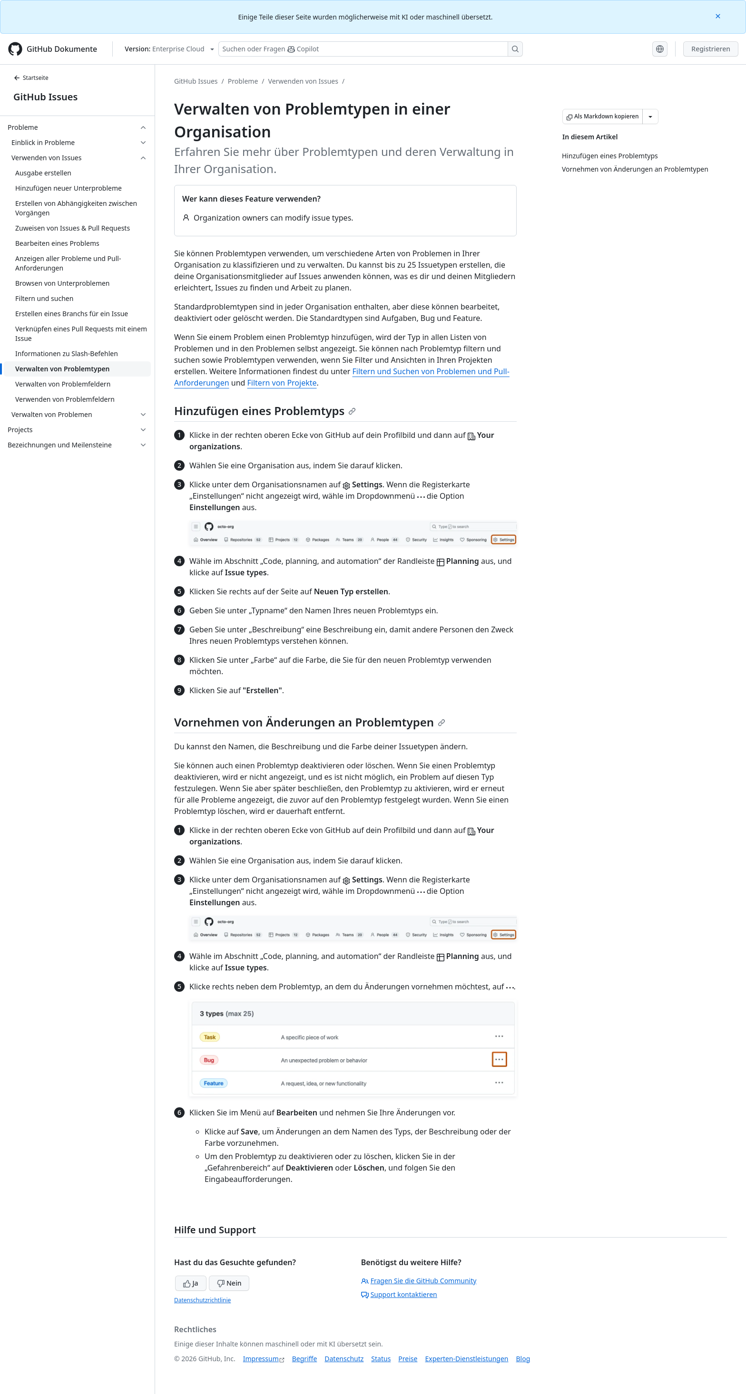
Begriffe (304, 1358)
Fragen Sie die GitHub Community (419, 1280)
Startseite (31, 78)
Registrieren (710, 48)
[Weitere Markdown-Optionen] (650, 116)
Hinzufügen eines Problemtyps (265, 410)
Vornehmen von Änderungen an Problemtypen (309, 722)
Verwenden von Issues (303, 81)
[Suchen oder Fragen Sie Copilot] (370, 49)
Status (381, 1358)
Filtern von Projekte (282, 383)
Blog (523, 1358)
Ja (190, 1283)
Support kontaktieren (399, 1294)
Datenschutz (343, 1358)
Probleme (243, 81)
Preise (407, 1358)
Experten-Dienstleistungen (466, 1358)
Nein (229, 1283)
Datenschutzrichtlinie (202, 1300)
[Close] (718, 15)
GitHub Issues (45, 96)
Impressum (261, 1358)
